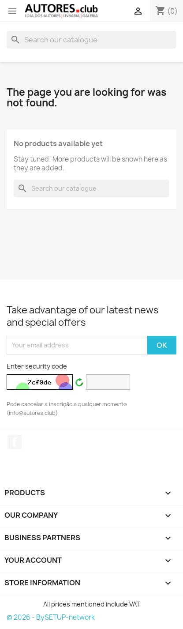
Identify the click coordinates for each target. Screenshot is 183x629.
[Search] (91, 40)
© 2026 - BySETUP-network (51, 617)
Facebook (14, 442)
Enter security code (37, 366)
